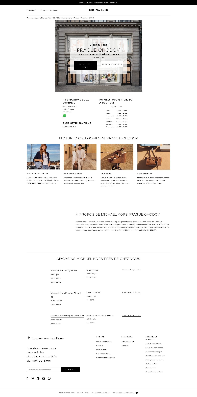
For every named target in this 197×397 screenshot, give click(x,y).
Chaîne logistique (103, 353)
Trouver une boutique (49, 10)
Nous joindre (150, 368)
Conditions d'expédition (155, 356)
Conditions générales (100, 393)
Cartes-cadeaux (151, 364)
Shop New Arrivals (112, 64)
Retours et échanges (153, 352)
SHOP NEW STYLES (111, 3)
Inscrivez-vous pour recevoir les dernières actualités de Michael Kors (42, 354)
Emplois (99, 345)
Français (30, 10)
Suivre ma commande (154, 348)
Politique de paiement (154, 360)
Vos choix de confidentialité (125, 393)
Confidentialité (83, 393)
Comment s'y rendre (85, 65)
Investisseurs (101, 349)
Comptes (124, 345)
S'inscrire (70, 369)
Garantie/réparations (154, 372)
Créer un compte (127, 341)
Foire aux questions (153, 344)
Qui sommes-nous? (104, 341)
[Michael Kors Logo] (98, 11)
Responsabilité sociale (105, 357)
